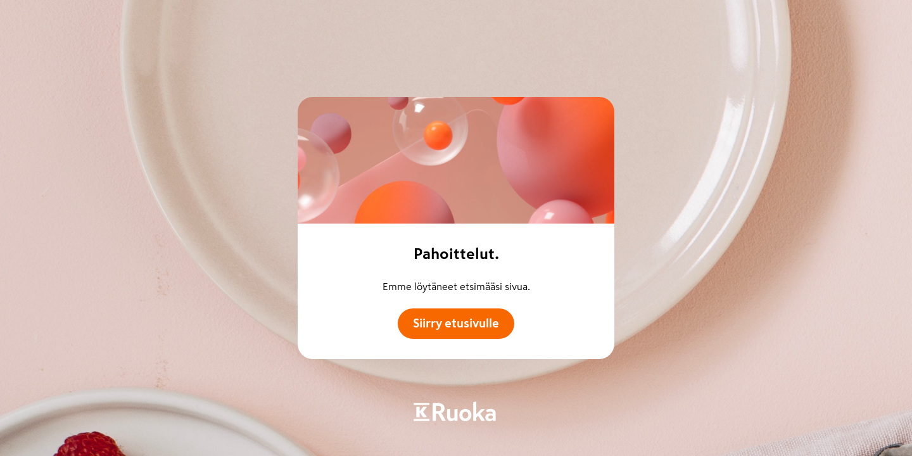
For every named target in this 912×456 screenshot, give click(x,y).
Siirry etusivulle (456, 323)
